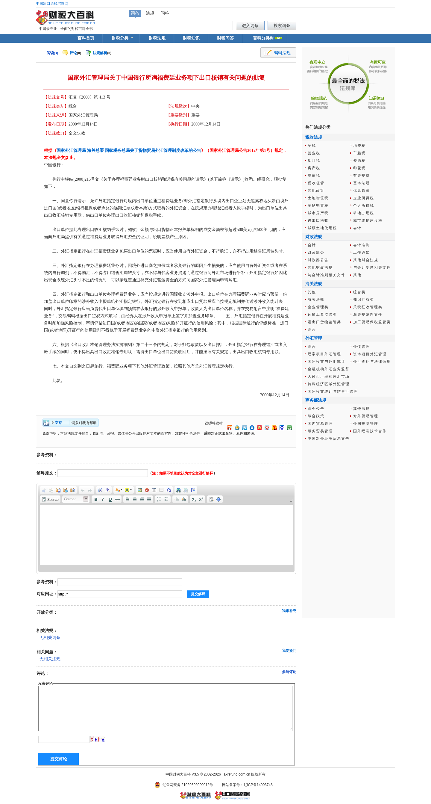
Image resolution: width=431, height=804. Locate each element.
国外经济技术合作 (370, 431)
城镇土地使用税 (322, 228)
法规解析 (100, 53)
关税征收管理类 (368, 307)
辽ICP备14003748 (258, 785)
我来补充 (289, 611)
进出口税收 (318, 220)
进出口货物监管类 (324, 322)
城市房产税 (318, 213)
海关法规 (316, 299)
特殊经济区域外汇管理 (329, 384)
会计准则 (361, 245)
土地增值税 (318, 198)
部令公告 (316, 408)
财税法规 (157, 38)
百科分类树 (263, 38)
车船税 (359, 153)
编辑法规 (282, 53)
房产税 (314, 168)
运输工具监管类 (322, 314)
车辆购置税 (318, 205)
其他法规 (361, 408)
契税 (312, 145)
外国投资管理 (365, 423)
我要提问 (289, 651)
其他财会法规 (365, 260)
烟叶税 (314, 160)
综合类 (359, 292)
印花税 (359, 168)
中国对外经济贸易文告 (329, 438)
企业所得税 (363, 198)
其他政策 (316, 190)
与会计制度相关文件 (372, 267)
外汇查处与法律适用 (372, 361)
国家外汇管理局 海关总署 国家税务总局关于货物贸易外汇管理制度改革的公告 (129, 150)
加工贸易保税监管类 (372, 322)
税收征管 (316, 183)
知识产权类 (363, 299)
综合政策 (316, 416)
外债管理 (361, 346)
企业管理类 (318, 307)
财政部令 (316, 252)
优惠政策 (361, 190)
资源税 (359, 160)
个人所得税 (363, 205)
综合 (312, 329)
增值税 (314, 175)
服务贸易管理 (320, 431)
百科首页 (86, 38)
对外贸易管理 (365, 416)
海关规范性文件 (368, 314)
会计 (357, 228)
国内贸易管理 (320, 423)
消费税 (359, 145)
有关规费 (361, 175)
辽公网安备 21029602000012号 (188, 785)
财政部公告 (318, 260)
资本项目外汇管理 (370, 354)
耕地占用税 (363, 213)
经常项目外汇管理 (324, 354)
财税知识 (191, 38)
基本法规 (361, 183)
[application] (166, 528)
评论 (73, 53)
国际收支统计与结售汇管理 (333, 391)
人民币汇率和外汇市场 (329, 376)
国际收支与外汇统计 (326, 361)
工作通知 (361, 252)
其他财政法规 (320, 267)
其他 (357, 275)
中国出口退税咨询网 (52, 3)
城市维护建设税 (368, 220)
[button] (44, 490)
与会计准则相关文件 (326, 275)
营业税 (314, 153)
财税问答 (225, 38)
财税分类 (120, 38)
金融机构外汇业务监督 (329, 369)
